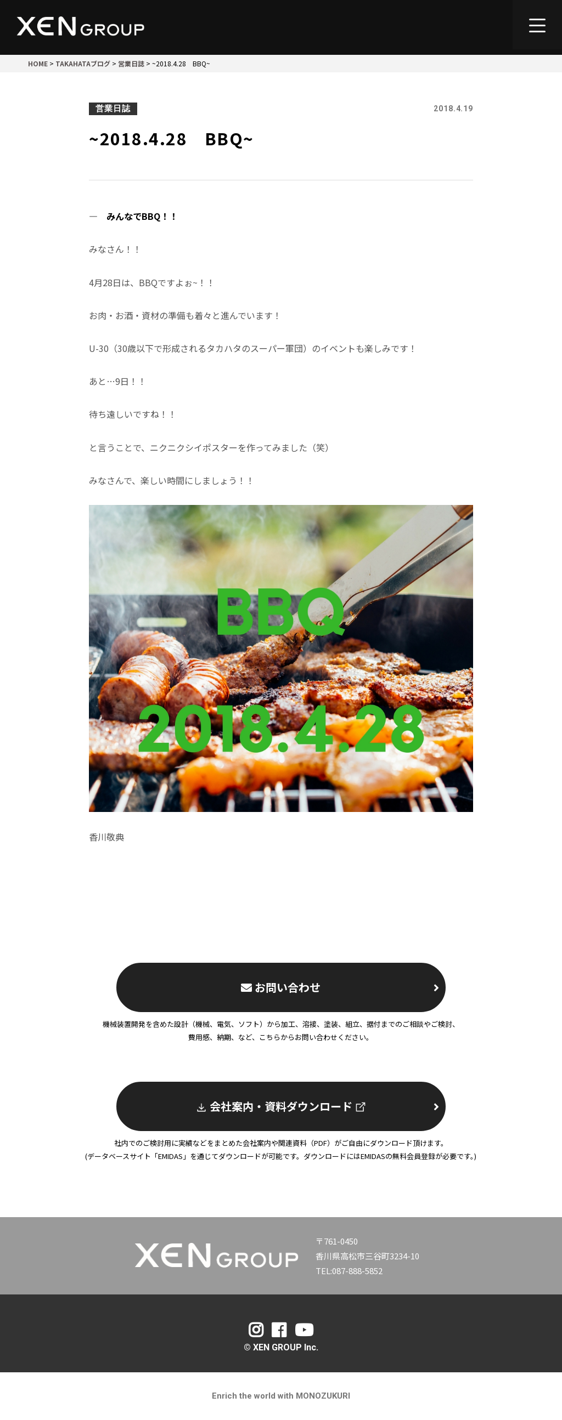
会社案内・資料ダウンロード (317, 1106)
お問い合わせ (340, 987)
